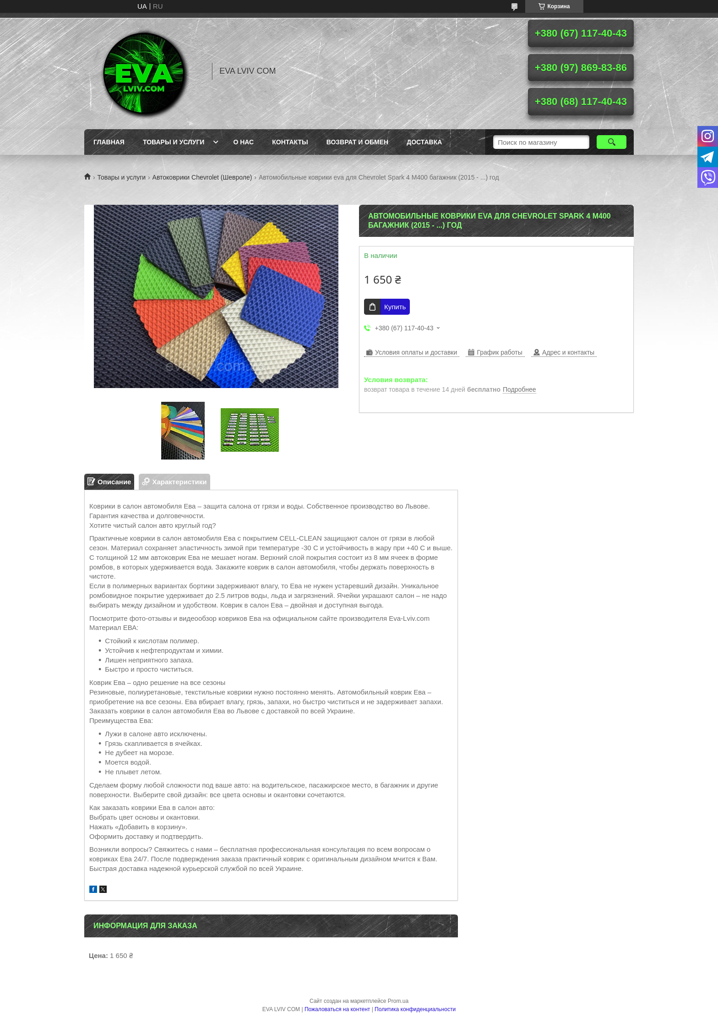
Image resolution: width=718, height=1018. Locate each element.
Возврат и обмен (357, 142)
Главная (109, 142)
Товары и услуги (174, 142)
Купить (395, 307)
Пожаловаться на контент (337, 1009)
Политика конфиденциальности (415, 1009)
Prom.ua (398, 1001)
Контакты (290, 142)
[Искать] (611, 142)
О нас (243, 142)
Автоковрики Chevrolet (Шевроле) (202, 177)
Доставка (424, 142)
